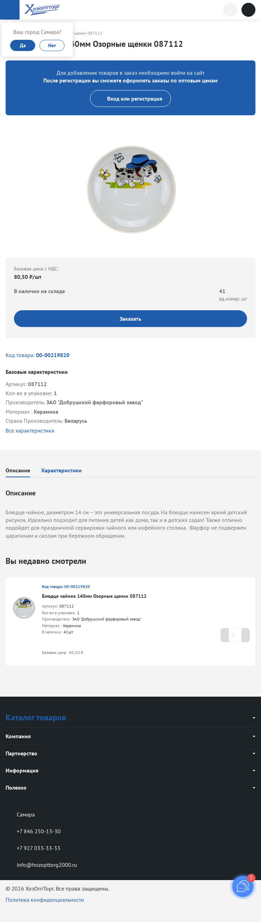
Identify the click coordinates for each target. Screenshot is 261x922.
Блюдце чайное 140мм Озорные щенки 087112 (94, 596)
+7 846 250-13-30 (33, 831)
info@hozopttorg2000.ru (41, 865)
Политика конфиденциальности (45, 899)
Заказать (130, 318)
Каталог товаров (36, 717)
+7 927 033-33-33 (33, 848)
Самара (20, 814)
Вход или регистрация (130, 98)
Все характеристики (30, 430)
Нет (52, 45)
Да (23, 45)
